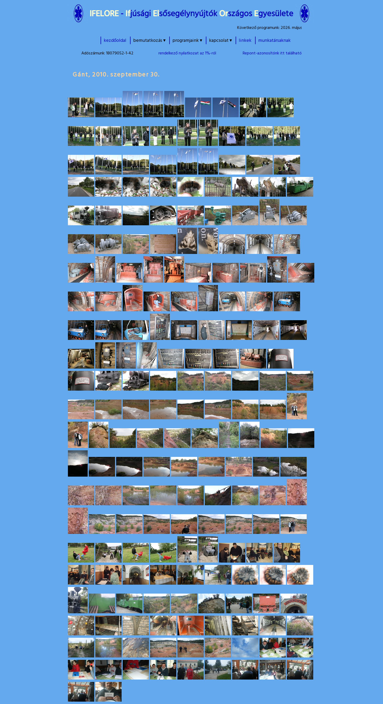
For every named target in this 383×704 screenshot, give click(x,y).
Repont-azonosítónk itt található (272, 53)
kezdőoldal (115, 40)
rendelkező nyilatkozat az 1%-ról (187, 53)
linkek (245, 40)
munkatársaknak (274, 40)
